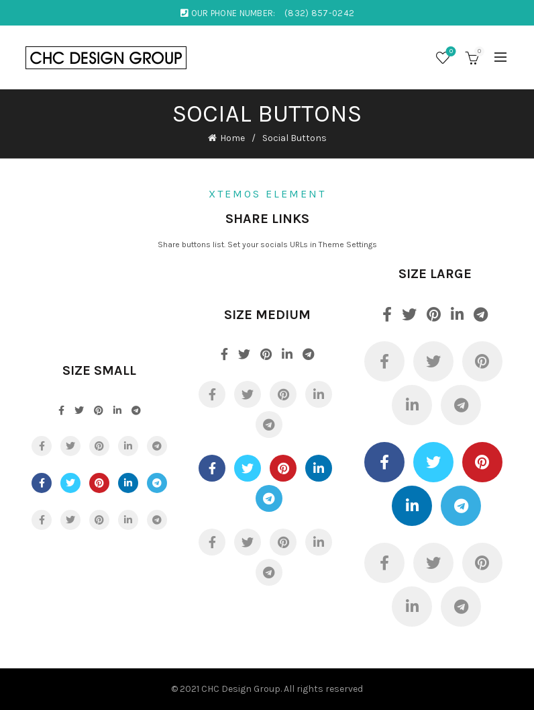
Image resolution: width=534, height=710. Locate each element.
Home (232, 138)
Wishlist (449, 52)
